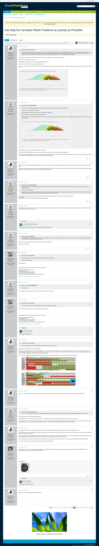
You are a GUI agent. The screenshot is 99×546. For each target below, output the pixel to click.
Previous (51, 507)
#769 (92, 182)
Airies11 (10, 453)
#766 (92, 46)
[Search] (84, 6)
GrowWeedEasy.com (84, 11)
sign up (44, 22)
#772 (92, 252)
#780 (92, 490)
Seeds (61, 11)
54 (80, 507)
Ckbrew (25, 330)
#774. (90, 330)
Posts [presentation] (6, 40)
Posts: (9, 58)
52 (74, 507)
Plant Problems (39, 11)
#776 (92, 391)
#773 (92, 282)
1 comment (24, 221)
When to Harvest (51, 11)
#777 (92, 409)
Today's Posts (8, 14)
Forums (6, 11)
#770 (92, 205)
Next (92, 507)
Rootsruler (10, 52)
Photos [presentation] (21, 40)
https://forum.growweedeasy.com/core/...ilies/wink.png (30, 276)
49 (64, 507)
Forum (8, 17)
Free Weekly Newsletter (39, 14)
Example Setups (70, 11)
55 (84, 507)
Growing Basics (26, 11)
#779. (90, 480)
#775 (92, 340)
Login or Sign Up (90, 1)
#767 (92, 102)
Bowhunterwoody (27, 224)
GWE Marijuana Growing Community (18, 17)
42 (61, 507)
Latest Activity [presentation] (13, 40)
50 (67, 507)
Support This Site (29, 14)
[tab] (7, 40)
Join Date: (9, 57)
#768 (92, 162)
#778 (92, 428)
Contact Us (85, 541)
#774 (92, 300)
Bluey (24, 481)
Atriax (10, 108)
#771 (92, 233)
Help (80, 541)
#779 (92, 447)
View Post (33, 49)
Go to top (92, 541)
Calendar (21, 14)
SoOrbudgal (10, 258)
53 (77, 507)
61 (87, 507)
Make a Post (15, 11)
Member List (15, 14)
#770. (90, 224)
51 (71, 507)
